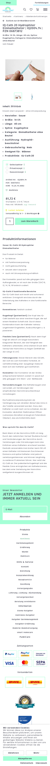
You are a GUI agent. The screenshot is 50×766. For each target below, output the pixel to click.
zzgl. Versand (30, 204)
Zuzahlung (25, 584)
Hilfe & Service (25, 562)
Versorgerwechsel (25, 597)
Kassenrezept (15, 172)
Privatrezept (14, 168)
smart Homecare (25, 632)
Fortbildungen (41, 2)
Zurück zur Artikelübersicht (19, 20)
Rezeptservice (25, 580)
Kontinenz (25, 539)
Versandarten (25, 672)
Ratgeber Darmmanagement (25, 619)
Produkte (25, 530)
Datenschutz (26, 763)
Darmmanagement (25, 543)
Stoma (25, 534)
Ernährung (25, 547)
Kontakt (25, 567)
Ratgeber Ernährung (25, 624)
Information (25, 606)
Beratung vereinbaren (25, 601)
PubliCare (25, 556)
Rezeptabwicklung (25, 575)
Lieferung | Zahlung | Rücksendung (25, 593)
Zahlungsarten (25, 646)
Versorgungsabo (25, 588)
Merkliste (12, 190)
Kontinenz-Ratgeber (25, 615)
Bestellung (25, 571)
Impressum (41, 763)
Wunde (25, 552)
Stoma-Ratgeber (25, 611)
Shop (8, 2)
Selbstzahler (14, 164)
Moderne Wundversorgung (25, 628)
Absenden (25, 516)
